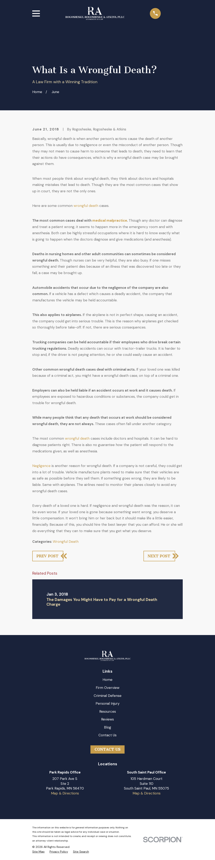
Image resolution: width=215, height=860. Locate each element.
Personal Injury (107, 703)
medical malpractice (109, 220)
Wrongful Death (66, 541)
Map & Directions (65, 793)
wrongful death (86, 205)
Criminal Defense (107, 695)
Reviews (107, 719)
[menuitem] (38, 852)
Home (107, 679)
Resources (107, 711)
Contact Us (107, 735)
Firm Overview (107, 687)
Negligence (41, 465)
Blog (107, 727)
